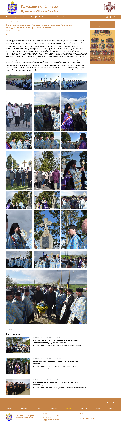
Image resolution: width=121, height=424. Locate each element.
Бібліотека (43, 17)
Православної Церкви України (45, 10)
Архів (59, 17)
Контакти (66, 17)
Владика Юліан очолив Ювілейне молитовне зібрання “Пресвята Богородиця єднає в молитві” (57, 341)
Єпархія (26, 17)
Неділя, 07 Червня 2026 (101, 53)
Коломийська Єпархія (44, 5)
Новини (52, 17)
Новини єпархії (23, 21)
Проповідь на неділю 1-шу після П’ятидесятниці (100, 56)
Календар (102, 62)
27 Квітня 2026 (50, 337)
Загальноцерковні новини (100, 26)
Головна (9, 17)
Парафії (34, 17)
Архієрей (17, 17)
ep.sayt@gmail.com (87, 418)
